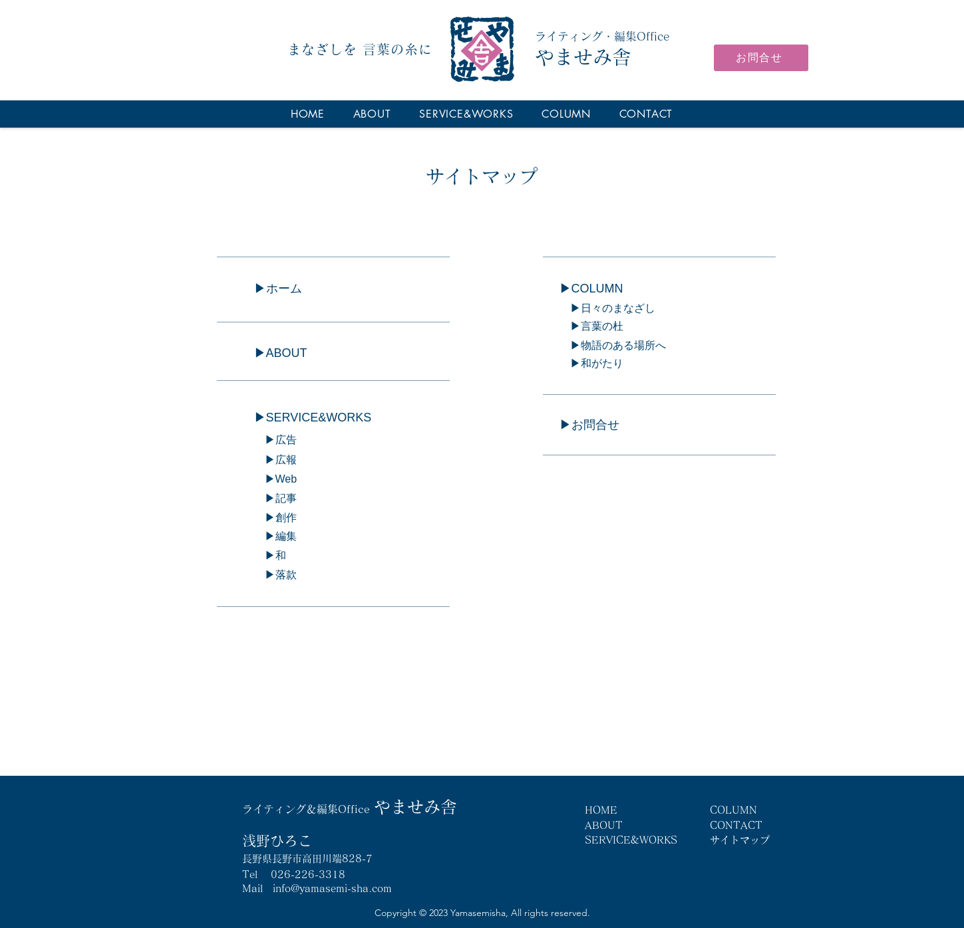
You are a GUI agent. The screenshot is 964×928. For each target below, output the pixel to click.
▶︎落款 (275, 574)
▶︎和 (270, 555)
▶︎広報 (275, 459)
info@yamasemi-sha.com (332, 888)
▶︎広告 (275, 439)
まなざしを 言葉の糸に (359, 49)
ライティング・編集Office (602, 36)
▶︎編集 (275, 536)
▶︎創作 (275, 517)
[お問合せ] (761, 58)
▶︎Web (275, 479)
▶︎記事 (275, 498)
